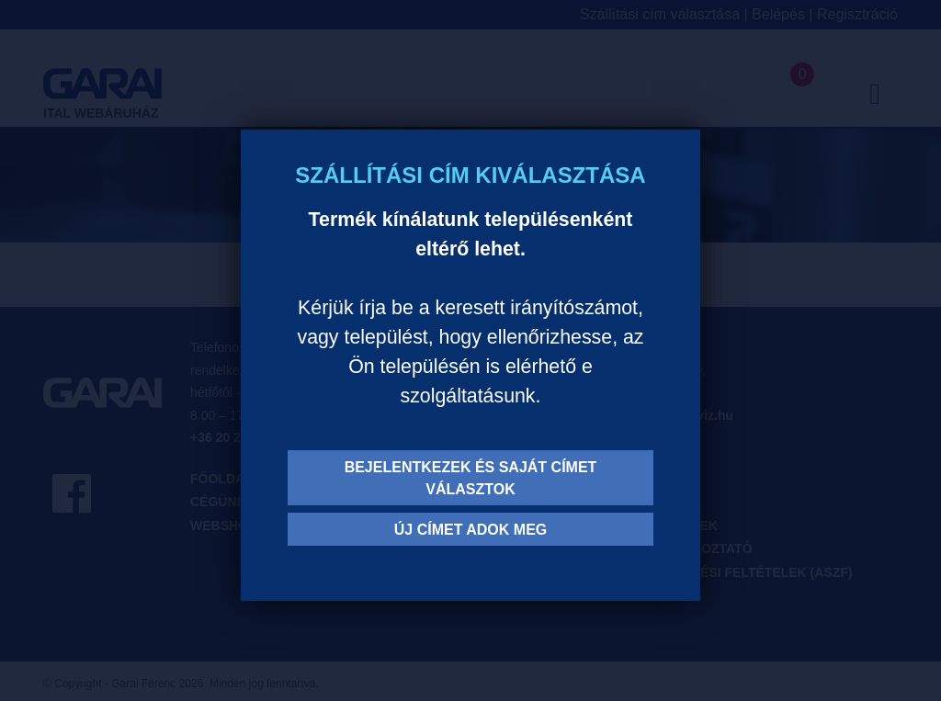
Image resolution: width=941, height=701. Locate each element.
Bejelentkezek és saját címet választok (471, 478)
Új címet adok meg (471, 529)
